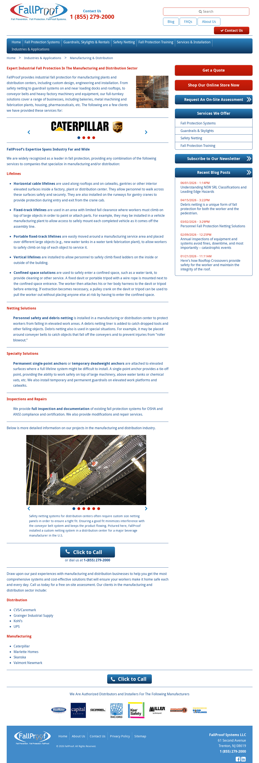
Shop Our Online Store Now (213, 77)
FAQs (188, 21)
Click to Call (87, 544)
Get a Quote (213, 63)
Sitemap (140, 729)
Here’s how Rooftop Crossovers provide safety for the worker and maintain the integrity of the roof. (215, 255)
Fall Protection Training (155, 34)
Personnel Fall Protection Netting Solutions (215, 216)
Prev (28, 124)
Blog (171, 21)
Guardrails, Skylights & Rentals (86, 34)
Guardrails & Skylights (197, 123)
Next (146, 124)
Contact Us (235, 21)
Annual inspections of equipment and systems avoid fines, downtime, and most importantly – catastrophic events (215, 234)
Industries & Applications (30, 41)
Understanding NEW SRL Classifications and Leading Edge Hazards (215, 180)
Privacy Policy (120, 729)
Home (16, 34)
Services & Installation (193, 34)
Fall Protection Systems (42, 34)
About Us (209, 21)
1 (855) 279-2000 (92, 16)
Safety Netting (124, 34)
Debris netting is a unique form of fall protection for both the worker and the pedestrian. (215, 199)
